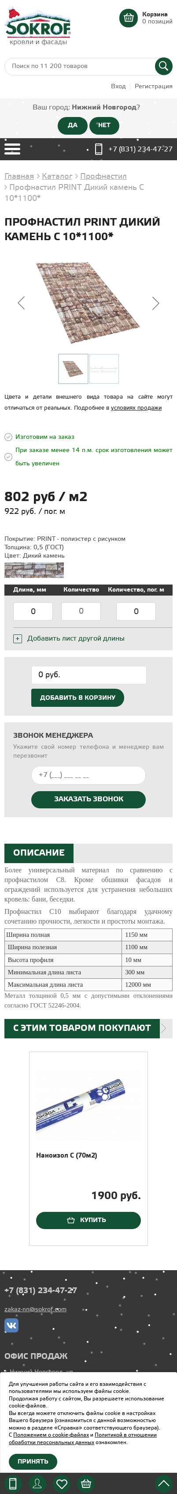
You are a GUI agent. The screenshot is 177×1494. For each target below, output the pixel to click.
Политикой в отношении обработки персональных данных (83, 1439)
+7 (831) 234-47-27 (140, 149)
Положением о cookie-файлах (51, 1435)
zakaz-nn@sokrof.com (35, 1309)
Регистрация (154, 87)
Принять (33, 1462)
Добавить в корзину (77, 698)
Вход (118, 87)
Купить (93, 1220)
